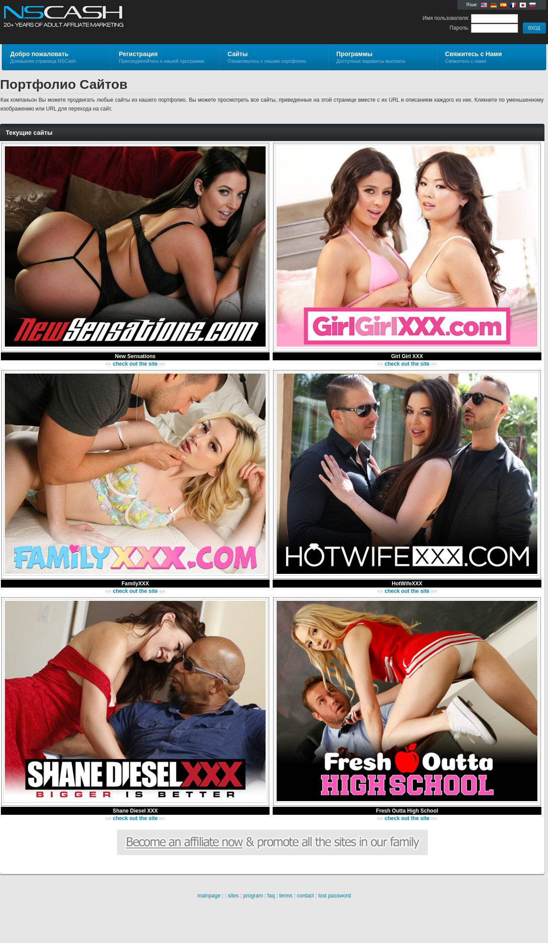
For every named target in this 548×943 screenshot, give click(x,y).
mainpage (209, 896)
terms (286, 896)
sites (233, 896)
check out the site (135, 364)
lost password (334, 896)
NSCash (107, 20)
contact (305, 896)
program (253, 896)
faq (271, 896)
